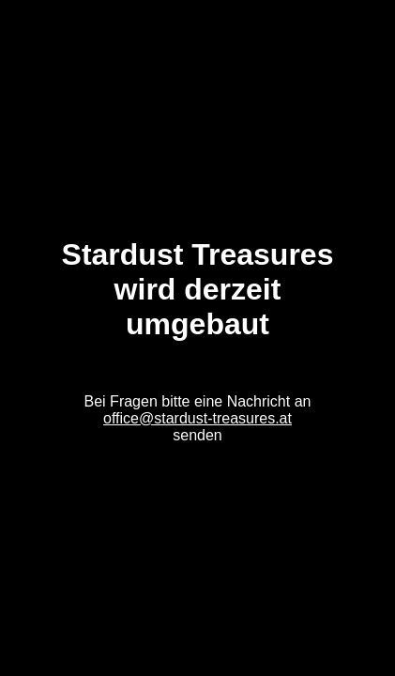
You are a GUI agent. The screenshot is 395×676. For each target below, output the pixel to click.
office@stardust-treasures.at (197, 418)
